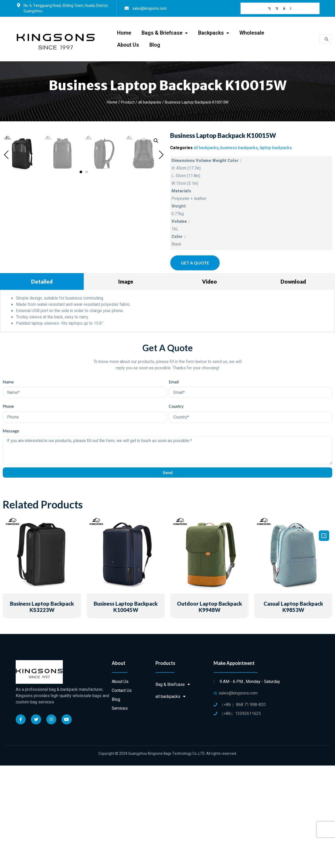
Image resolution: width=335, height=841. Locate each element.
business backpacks (239, 148)
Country (176, 481)
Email (174, 457)
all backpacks (149, 102)
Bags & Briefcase (165, 33)
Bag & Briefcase (172, 760)
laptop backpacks (276, 148)
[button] (81, 334)
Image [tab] (125, 357)
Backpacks (213, 33)
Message (11, 506)
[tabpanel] (167, 386)
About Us (128, 45)
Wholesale (251, 33)
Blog (154, 45)
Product (128, 102)
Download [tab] (293, 357)
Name (8, 457)
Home (124, 33)
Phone (8, 481)
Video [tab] (209, 357)
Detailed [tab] (42, 357)
